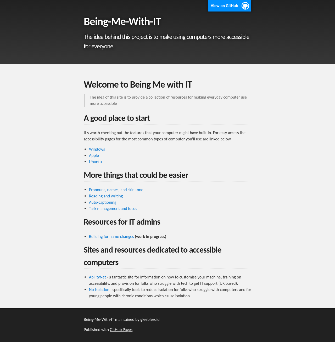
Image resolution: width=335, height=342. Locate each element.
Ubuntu (95, 161)
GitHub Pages (121, 329)
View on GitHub (224, 5)
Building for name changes (111, 236)
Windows (97, 149)
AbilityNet (97, 277)
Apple (94, 155)
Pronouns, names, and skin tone (116, 189)
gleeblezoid (150, 319)
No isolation (99, 289)
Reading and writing (106, 195)
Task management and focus (113, 208)
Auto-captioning (102, 202)
